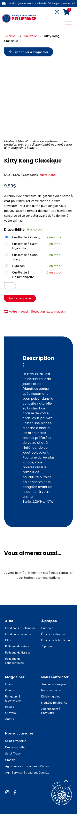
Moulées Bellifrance (54, 703)
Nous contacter (51, 690)
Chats (9, 684)
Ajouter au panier (20, 298)
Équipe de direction (53, 634)
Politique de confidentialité (14, 661)
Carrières (47, 628)
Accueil (11, 36)
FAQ (8, 640)
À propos (47, 646)
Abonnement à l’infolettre (51, 711)
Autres (9, 719)
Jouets (43, 175)
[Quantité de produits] (10, 286)
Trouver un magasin (54, 684)
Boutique (30, 36)
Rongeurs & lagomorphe (13, 699)
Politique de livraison (18, 653)
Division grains (50, 697)
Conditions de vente (18, 634)
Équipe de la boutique (55, 640)
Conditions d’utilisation (20, 628)
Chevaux (10, 713)
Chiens (9, 690)
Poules (9, 707)
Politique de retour (17, 646)
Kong (52, 175)
